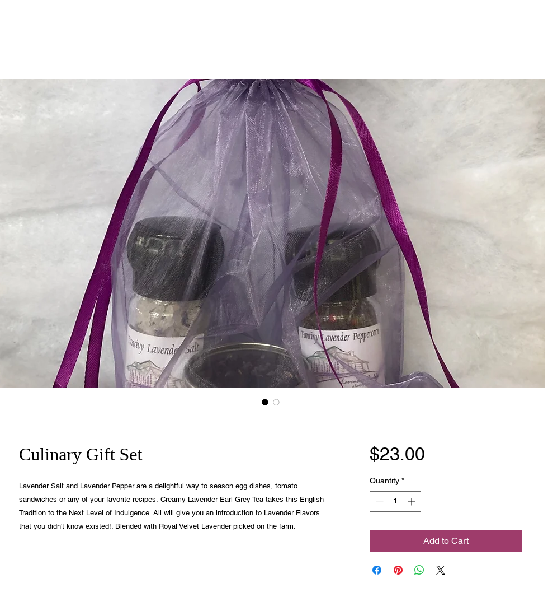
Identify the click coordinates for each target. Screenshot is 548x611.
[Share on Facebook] (377, 570)
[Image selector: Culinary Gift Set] (265, 402)
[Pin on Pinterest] (398, 570)
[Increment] (412, 501)
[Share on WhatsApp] (419, 570)
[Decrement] (378, 501)
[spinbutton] (395, 501)
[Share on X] (440, 570)
